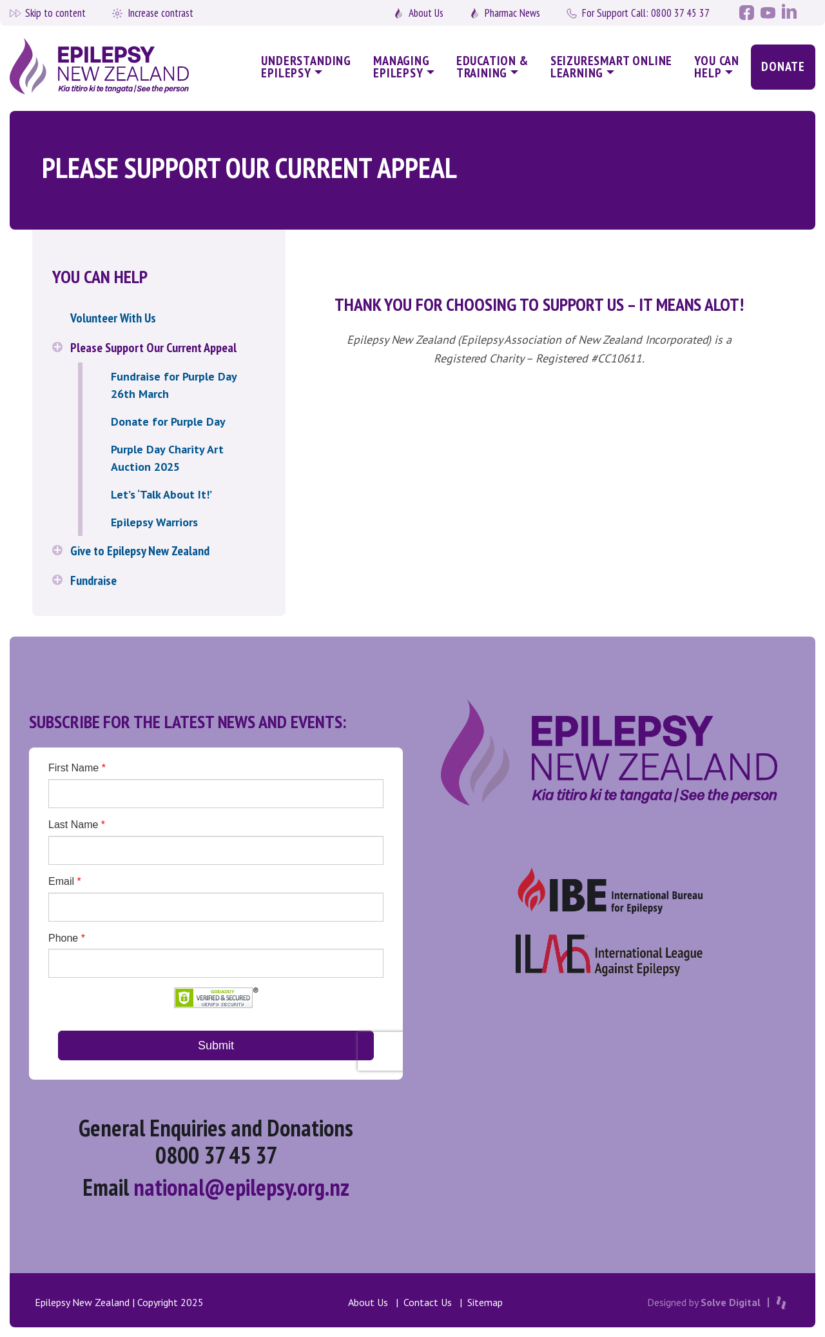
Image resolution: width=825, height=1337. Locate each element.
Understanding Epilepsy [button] (306, 66)
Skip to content (55, 13)
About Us (426, 13)
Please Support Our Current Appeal (153, 347)
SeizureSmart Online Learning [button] (611, 66)
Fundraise (93, 580)
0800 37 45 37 (646, 13)
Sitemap (485, 1302)
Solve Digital (731, 1302)
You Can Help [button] (716, 66)
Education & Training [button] (492, 66)
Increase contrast (160, 13)
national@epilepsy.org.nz (241, 1187)
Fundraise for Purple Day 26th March (174, 385)
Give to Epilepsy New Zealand (139, 550)
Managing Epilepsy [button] (401, 66)
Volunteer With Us (113, 318)
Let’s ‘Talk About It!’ (161, 494)
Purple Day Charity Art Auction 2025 (167, 458)
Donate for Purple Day (168, 421)
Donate (783, 66)
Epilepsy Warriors (154, 522)
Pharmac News (512, 13)
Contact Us (427, 1302)
